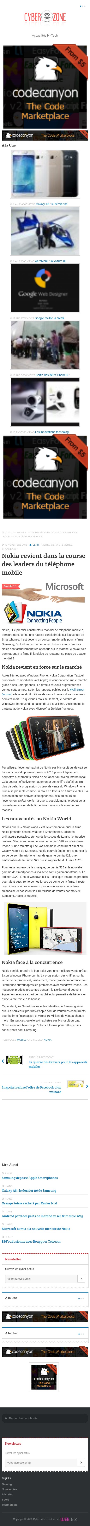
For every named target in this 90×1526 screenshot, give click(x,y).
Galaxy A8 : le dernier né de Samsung (29, 1190)
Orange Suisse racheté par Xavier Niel (29, 1203)
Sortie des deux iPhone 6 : (53, 375)
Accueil (7, 532)
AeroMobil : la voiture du (50, 261)
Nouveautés (9, 1489)
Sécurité (7, 1494)
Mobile (21, 532)
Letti (36, 544)
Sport (5, 1499)
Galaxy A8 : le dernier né (51, 204)
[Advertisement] (45, 1130)
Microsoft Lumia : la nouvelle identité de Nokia (36, 1229)
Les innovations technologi (52, 432)
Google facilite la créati (49, 318)
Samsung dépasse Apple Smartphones (30, 1178)
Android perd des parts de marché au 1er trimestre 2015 (42, 1216)
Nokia (47, 1039)
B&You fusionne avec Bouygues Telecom (31, 1241)
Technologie (10, 1504)
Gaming (7, 1484)
